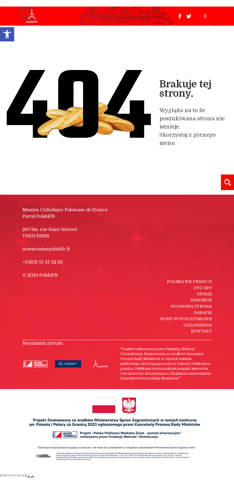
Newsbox (201, 300)
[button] (7, 34)
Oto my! (202, 287)
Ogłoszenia (197, 325)
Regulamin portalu (42, 343)
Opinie (204, 294)
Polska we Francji (189, 281)
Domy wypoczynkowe (186, 318)
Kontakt (201, 331)
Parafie (203, 312)
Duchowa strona (191, 306)
